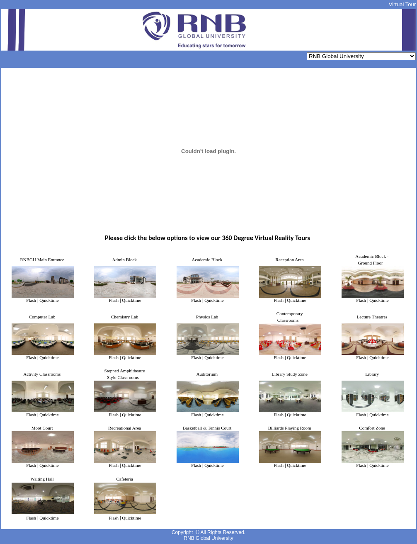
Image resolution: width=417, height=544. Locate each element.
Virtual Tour (402, 4)
